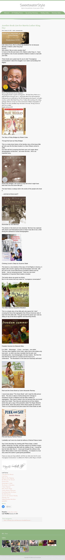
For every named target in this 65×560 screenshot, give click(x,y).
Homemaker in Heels (7, 483)
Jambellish (4, 501)
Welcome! (6, 13)
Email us (25, 16)
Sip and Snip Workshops (32, 13)
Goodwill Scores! (27, 520)
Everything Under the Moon (9, 492)
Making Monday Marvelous (9, 499)
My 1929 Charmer (6, 494)
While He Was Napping (8, 478)
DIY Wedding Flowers (17, 13)
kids (12, 512)
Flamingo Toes (6, 497)
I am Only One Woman (7, 474)
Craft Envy (5, 476)
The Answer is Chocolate (8, 485)
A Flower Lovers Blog (36, 16)
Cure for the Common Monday (10, 495)
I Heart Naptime (6, 486)
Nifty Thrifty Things (7, 488)
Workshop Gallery (56, 13)
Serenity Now (5, 481)
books (8, 512)
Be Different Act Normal (8, 479)
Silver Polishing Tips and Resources (12, 520)
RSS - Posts (5, 533)
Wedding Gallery (45, 13)
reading (15, 512)
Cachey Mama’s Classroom (9, 490)
